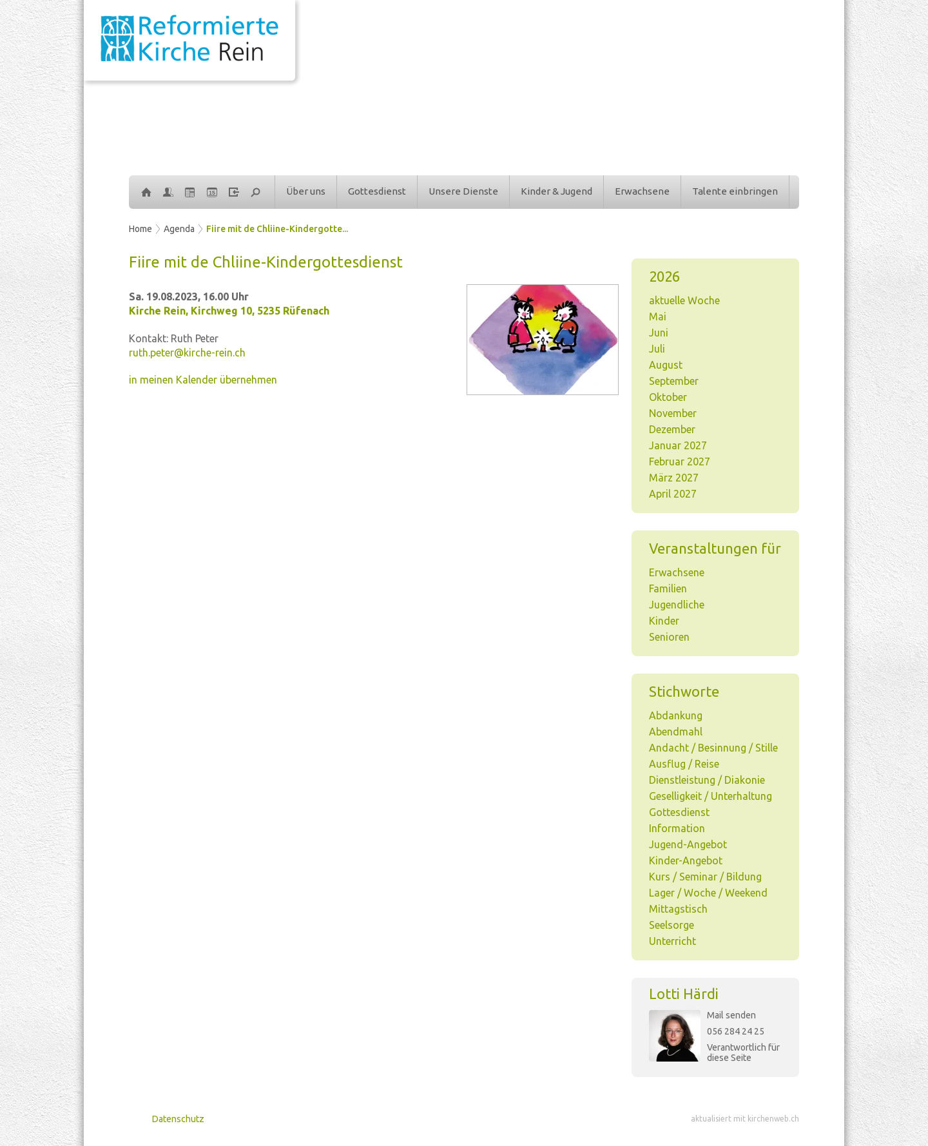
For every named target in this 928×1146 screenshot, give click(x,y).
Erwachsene (642, 191)
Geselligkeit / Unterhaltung (710, 796)
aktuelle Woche (684, 300)
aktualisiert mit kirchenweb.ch (745, 1118)
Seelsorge (671, 925)
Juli (657, 349)
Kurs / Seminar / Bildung (705, 876)
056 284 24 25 (735, 1031)
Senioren (669, 637)
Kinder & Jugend (556, 191)
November (673, 413)
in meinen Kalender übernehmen (203, 379)
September (674, 381)
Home (140, 229)
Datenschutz (178, 1119)
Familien (668, 588)
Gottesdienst (377, 191)
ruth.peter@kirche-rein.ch (187, 352)
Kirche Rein (229, 310)
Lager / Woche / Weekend (708, 893)
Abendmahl (675, 731)
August (665, 365)
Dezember (672, 429)
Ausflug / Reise (684, 764)
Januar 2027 (678, 445)
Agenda (179, 229)
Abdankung (675, 715)
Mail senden (731, 1015)
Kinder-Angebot (685, 860)
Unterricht (672, 941)
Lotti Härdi (684, 994)
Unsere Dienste (463, 191)
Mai (657, 316)
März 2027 (674, 477)
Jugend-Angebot (688, 844)
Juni (658, 332)
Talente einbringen (735, 191)
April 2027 (673, 494)
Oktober (668, 397)
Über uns (305, 191)
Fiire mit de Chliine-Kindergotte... (277, 229)
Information (677, 828)
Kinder (664, 621)
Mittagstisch (678, 909)
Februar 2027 (679, 461)
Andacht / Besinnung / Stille (713, 748)
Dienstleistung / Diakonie (707, 780)
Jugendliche (676, 604)
